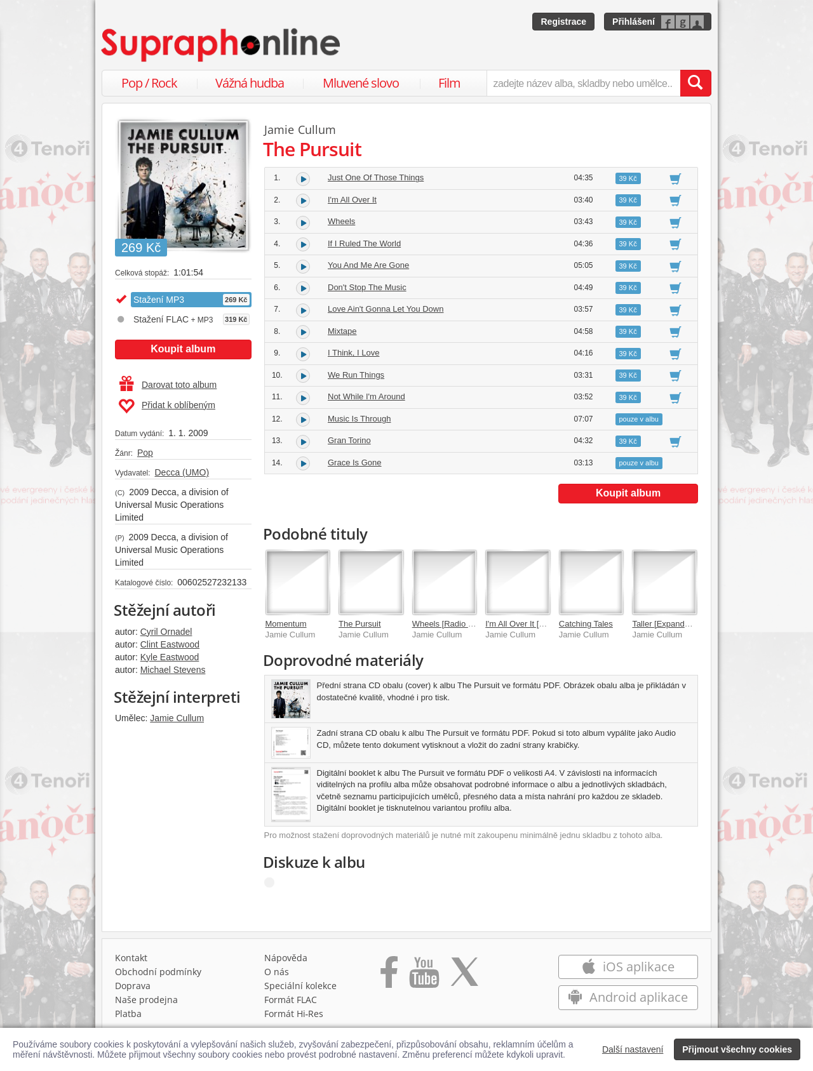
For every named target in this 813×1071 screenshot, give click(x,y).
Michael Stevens (173, 670)
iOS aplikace (628, 966)
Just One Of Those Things (376, 177)
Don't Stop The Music (367, 287)
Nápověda (285, 958)
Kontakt (131, 958)
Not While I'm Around (366, 396)
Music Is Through (359, 418)
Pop (145, 453)
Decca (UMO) (181, 472)
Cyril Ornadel (166, 632)
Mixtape (342, 331)
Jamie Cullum (177, 718)
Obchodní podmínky (158, 972)
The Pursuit (359, 624)
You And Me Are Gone (368, 265)
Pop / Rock (149, 82)
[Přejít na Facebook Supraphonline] (389, 976)
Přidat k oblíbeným (166, 406)
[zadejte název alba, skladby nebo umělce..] (583, 83)
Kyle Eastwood (169, 657)
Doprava (133, 986)
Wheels (341, 221)
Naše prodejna (146, 1000)
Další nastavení (633, 1049)
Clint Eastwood (169, 644)
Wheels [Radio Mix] (447, 624)
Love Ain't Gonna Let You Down (385, 309)
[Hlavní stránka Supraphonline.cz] (222, 45)
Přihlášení (633, 22)
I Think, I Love (353, 352)
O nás (276, 972)
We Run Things (356, 375)
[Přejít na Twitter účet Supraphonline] (464, 976)
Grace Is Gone (355, 462)
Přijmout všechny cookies (737, 1049)
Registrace (563, 22)
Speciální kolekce (300, 986)
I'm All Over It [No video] (529, 624)
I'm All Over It (352, 199)
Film (449, 82)
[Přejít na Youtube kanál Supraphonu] (424, 976)
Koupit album (183, 348)
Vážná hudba (249, 82)
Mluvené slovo (361, 82)
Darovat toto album (168, 384)
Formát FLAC (290, 1000)
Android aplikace (628, 997)
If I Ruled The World (364, 243)
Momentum (286, 624)
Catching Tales (586, 624)
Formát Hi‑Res (294, 1014)
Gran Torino (349, 440)
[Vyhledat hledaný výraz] (695, 83)
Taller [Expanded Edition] (677, 624)
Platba (128, 1014)
